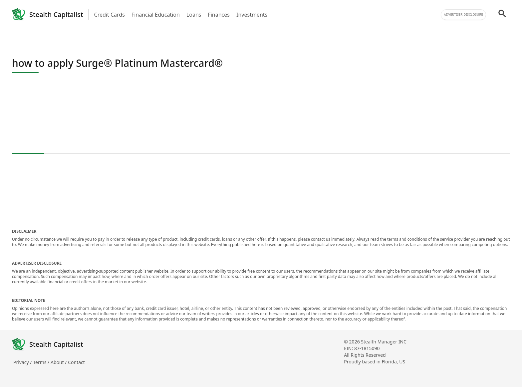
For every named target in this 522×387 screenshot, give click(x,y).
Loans (193, 14)
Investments (251, 14)
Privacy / (23, 362)
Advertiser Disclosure (463, 14)
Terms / (42, 362)
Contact (76, 362)
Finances (219, 14)
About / (59, 362)
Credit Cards (109, 14)
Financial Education (155, 14)
